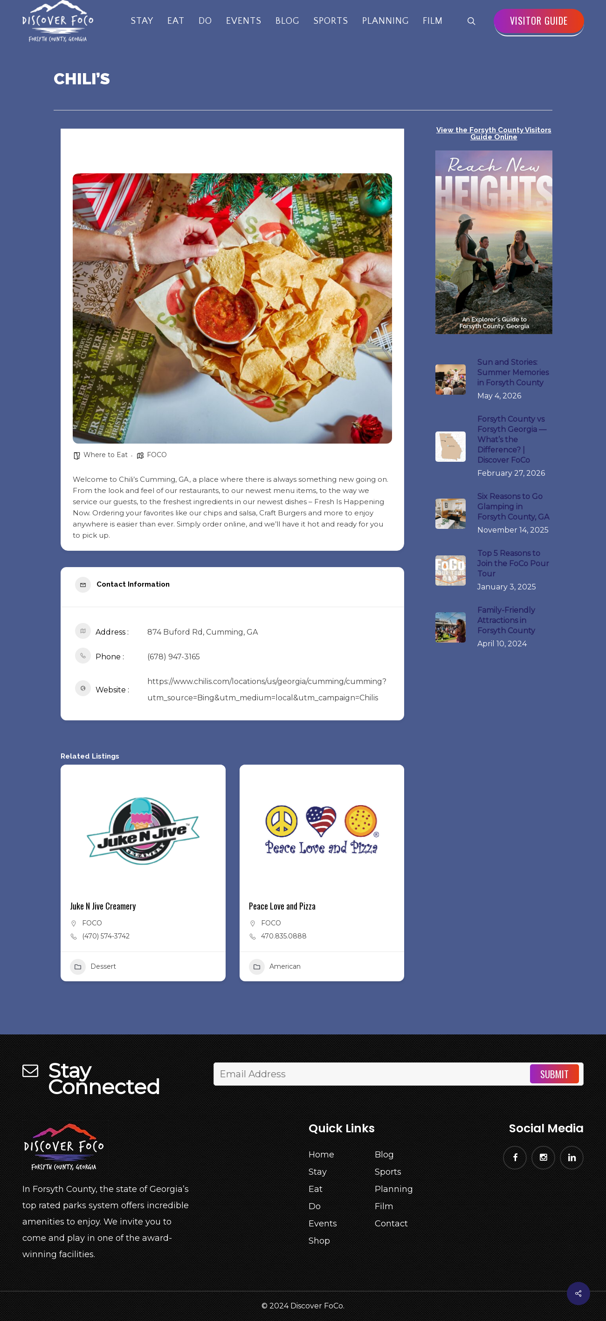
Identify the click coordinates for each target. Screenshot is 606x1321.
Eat (316, 1189)
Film (384, 1206)
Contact (391, 1223)
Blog (384, 1155)
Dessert (93, 967)
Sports (388, 1172)
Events (323, 1223)
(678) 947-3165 (173, 656)
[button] (138, 881)
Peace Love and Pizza (282, 906)
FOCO (157, 455)
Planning (394, 1189)
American (275, 967)
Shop (319, 1241)
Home (321, 1155)
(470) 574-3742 (106, 936)
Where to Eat (105, 455)
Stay (318, 1172)
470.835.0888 (284, 936)
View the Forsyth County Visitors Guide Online (493, 133)
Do (315, 1206)
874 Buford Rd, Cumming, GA (202, 632)
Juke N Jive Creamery (103, 906)
